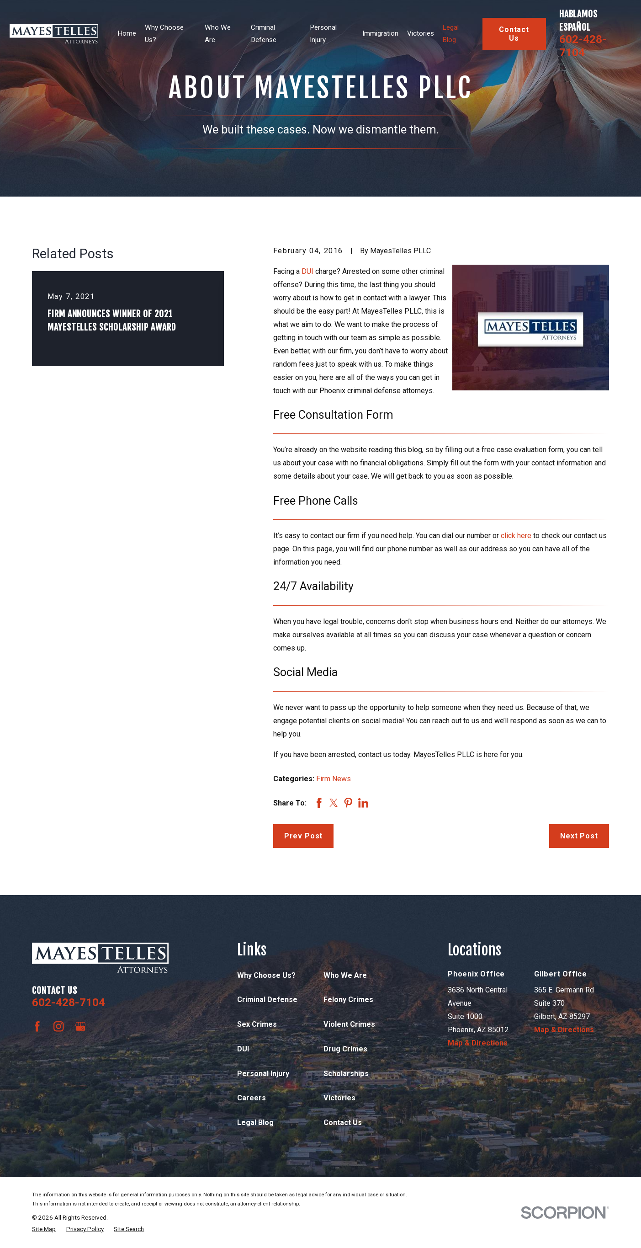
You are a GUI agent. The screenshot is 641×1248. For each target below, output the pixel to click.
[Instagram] (58, 1026)
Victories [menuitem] (420, 33)
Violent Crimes (349, 1024)
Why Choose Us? (266, 975)
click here (516, 535)
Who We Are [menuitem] (218, 33)
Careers (251, 1097)
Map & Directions (478, 1043)
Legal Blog (255, 1122)
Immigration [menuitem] (380, 33)
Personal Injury (263, 1073)
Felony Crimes (348, 999)
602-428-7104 (583, 45)
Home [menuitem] (126, 33)
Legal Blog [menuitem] (450, 33)
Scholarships (346, 1073)
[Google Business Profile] (80, 1026)
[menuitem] (44, 1229)
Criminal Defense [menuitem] (263, 33)
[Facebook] (37, 1026)
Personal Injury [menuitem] (323, 33)
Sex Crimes (257, 1024)
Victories (339, 1097)
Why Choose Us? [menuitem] (164, 33)
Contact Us (514, 34)
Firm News (333, 778)
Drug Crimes (345, 1049)
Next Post (579, 836)
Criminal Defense (267, 999)
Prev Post (303, 836)
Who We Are (345, 975)
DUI (307, 271)
